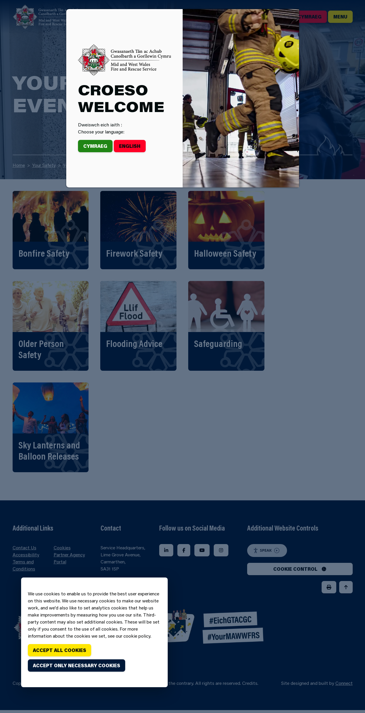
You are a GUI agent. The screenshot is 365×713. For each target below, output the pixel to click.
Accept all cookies (59, 650)
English (129, 146)
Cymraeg (95, 146)
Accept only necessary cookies (76, 665)
